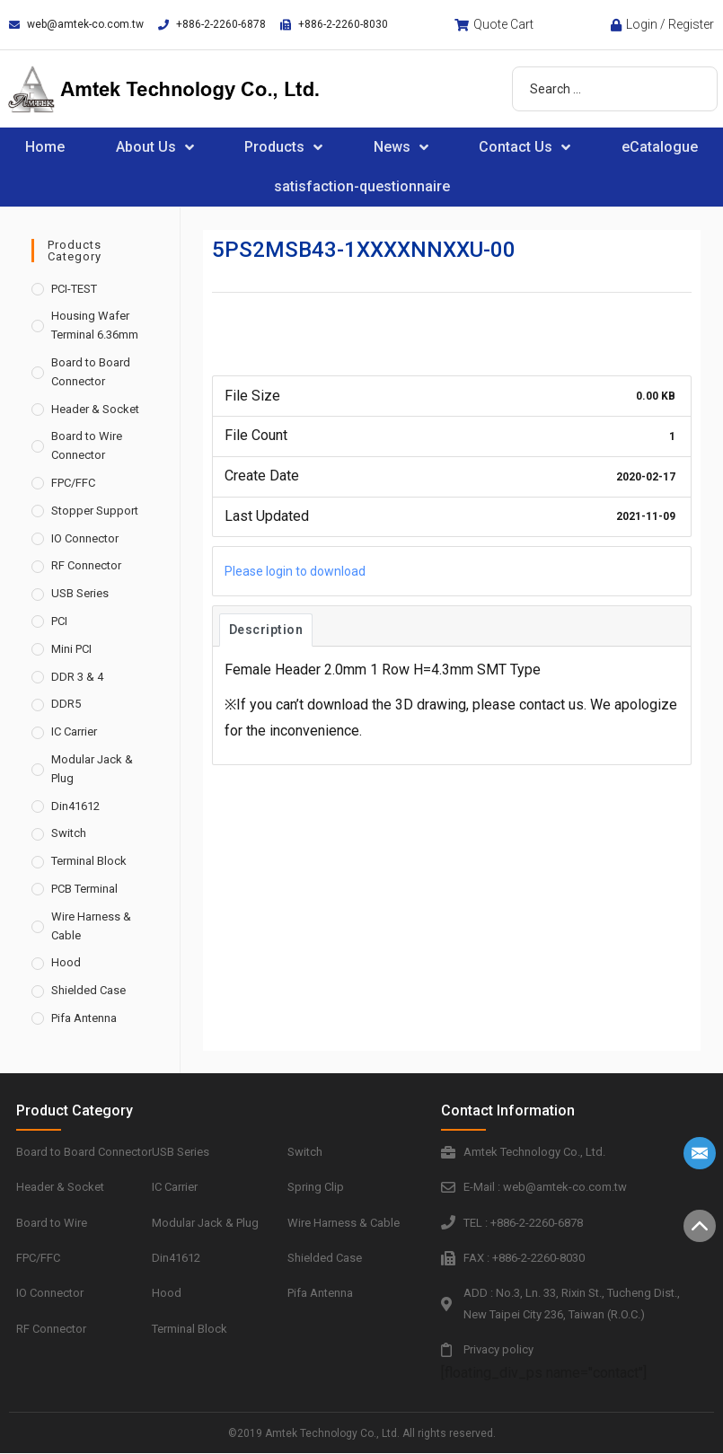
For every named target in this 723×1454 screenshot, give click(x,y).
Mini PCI (71, 649)
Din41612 (75, 806)
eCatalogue (660, 146)
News (401, 147)
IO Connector (85, 538)
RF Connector (86, 565)
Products (283, 147)
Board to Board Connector (90, 372)
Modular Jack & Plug (92, 769)
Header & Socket (95, 409)
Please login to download (295, 571)
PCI (59, 621)
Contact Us (524, 147)
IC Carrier (74, 731)
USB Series (80, 593)
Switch (68, 833)
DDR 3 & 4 (77, 676)
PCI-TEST (74, 288)
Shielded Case (88, 990)
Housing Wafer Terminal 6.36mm (94, 325)
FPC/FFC (73, 482)
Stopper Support (94, 510)
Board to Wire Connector (86, 445)
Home (45, 146)
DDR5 (66, 703)
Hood (66, 962)
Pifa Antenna (84, 1018)
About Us (155, 147)
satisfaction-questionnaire (362, 186)
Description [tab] (266, 629)
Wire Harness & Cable (91, 926)
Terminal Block (89, 861)
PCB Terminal (84, 888)
